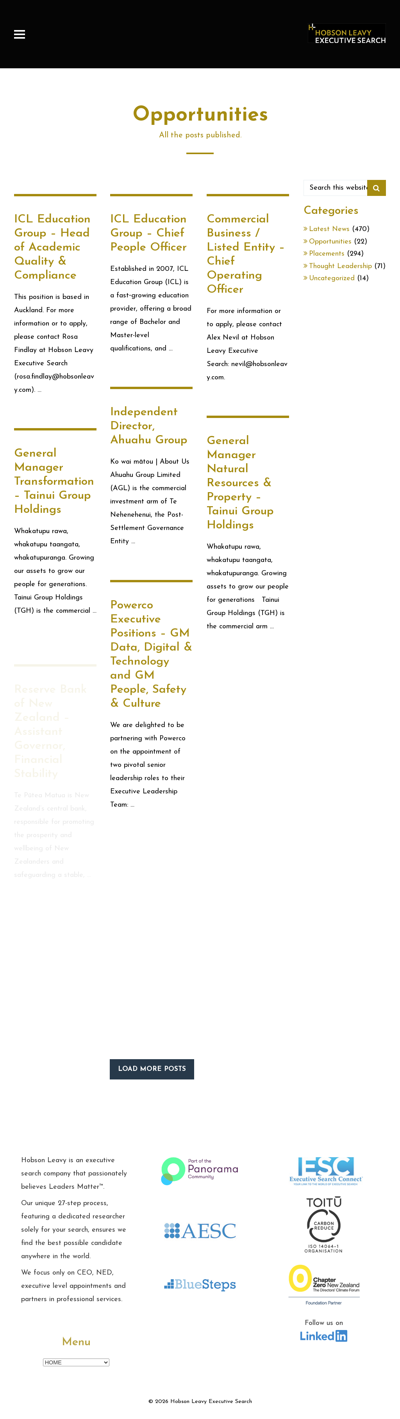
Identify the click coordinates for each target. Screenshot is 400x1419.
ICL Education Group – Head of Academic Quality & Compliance (52, 247)
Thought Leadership (340, 266)
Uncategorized (332, 278)
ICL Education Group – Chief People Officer (148, 233)
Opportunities (330, 241)
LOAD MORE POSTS (152, 1069)
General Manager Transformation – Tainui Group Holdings (54, 496)
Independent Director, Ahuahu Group (149, 426)
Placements (327, 254)
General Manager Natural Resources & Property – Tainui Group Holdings (240, 488)
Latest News (329, 229)
